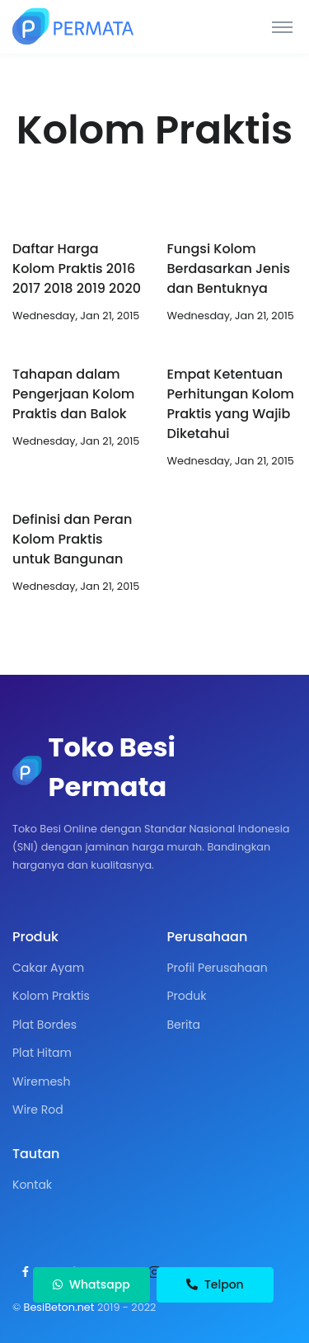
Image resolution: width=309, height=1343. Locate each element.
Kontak (32, 1184)
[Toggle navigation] (282, 26)
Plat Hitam (42, 1052)
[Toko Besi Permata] (74, 26)
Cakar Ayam (48, 967)
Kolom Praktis (51, 995)
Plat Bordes (44, 1024)
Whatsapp (91, 1284)
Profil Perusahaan (217, 967)
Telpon (214, 1284)
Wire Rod (37, 1109)
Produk (187, 995)
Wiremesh (41, 1081)
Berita (184, 1024)
